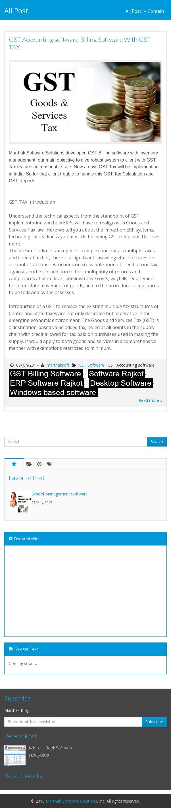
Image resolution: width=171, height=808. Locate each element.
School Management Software (60, 494)
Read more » (150, 400)
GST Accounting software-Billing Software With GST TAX (80, 43)
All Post (133, 11)
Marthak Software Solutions (71, 801)
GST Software (92, 365)
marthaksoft (58, 365)
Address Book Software (51, 747)
